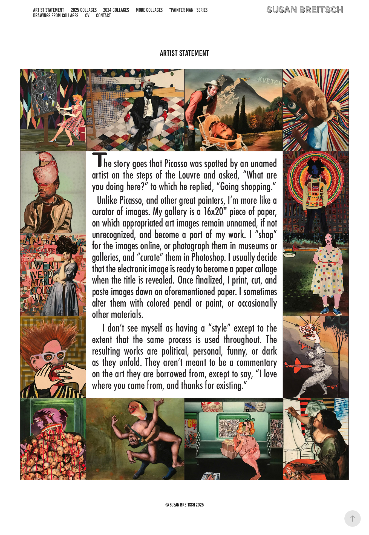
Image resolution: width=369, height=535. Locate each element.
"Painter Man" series (188, 10)
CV (87, 15)
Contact (103, 15)
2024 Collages (116, 10)
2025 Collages (84, 10)
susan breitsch (304, 10)
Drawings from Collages (55, 15)
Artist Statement (48, 10)
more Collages (149, 10)
